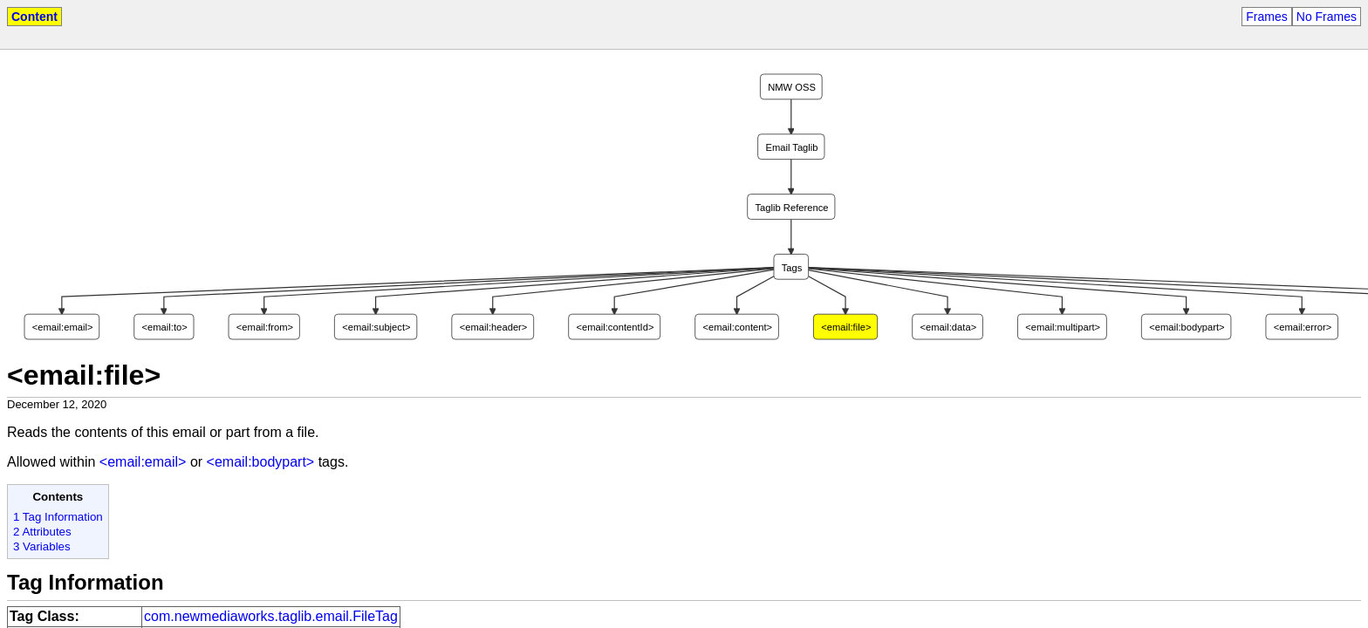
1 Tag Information (58, 516)
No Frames (1326, 17)
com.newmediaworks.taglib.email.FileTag (271, 616)
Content (34, 17)
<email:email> (143, 461)
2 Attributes (42, 531)
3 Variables (42, 546)
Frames (1266, 17)
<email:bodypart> (261, 461)
